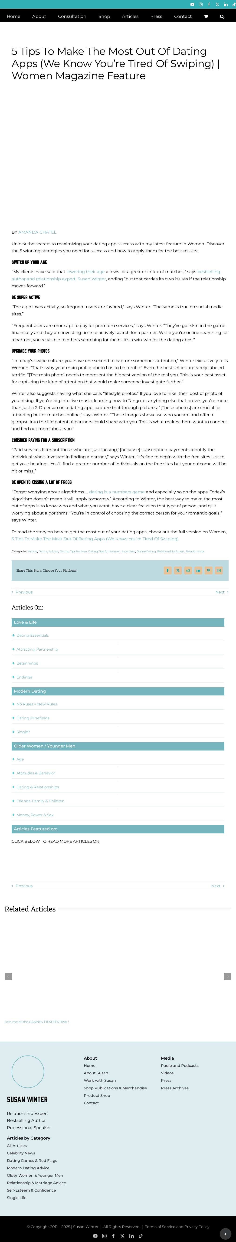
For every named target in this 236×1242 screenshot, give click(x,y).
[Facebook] (168, 570)
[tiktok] (140, 1236)
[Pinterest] (208, 570)
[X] (178, 570)
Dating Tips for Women (104, 551)
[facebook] (113, 1236)
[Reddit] (188, 570)
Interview (128, 551)
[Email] (219, 570)
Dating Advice (48, 551)
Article (32, 551)
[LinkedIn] (198, 570)
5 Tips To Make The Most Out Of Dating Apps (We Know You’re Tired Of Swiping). (96, 538)
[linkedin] (131, 1236)
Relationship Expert (170, 551)
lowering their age (85, 271)
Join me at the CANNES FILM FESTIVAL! (37, 1022)
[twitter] (122, 1236)
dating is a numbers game (117, 492)
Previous (24, 592)
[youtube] (95, 1236)
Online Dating (146, 551)
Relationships (195, 551)
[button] (222, 16)
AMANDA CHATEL (37, 232)
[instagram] (104, 1236)
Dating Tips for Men (73, 551)
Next (220, 592)
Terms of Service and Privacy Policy (177, 1227)
